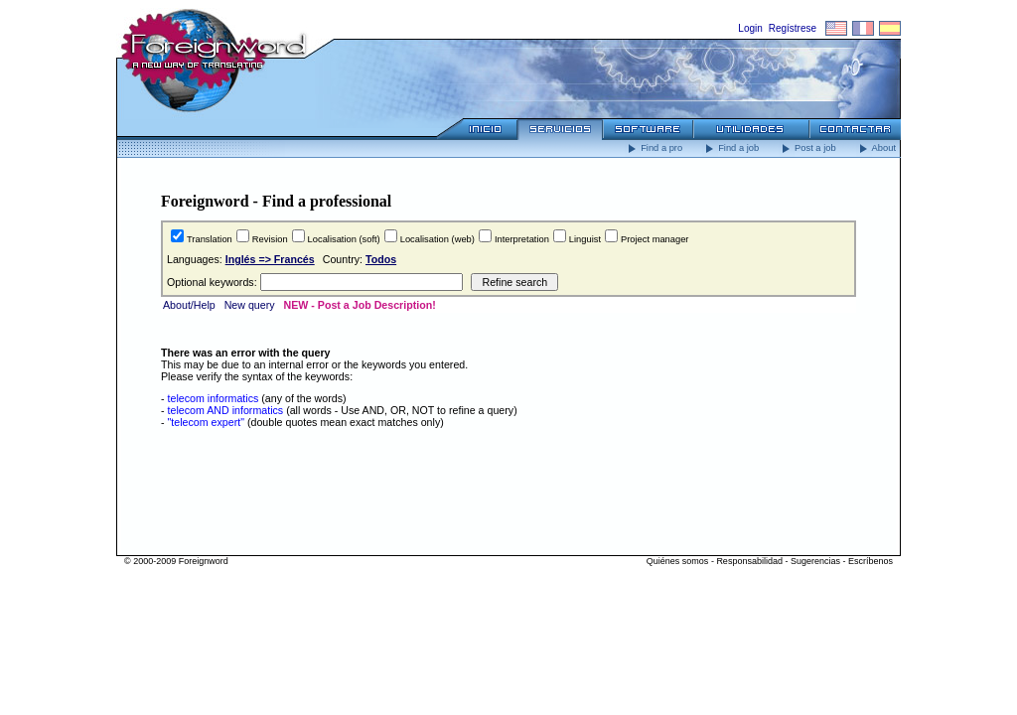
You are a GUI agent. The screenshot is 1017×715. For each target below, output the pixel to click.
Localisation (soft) (344, 239)
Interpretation (522, 239)
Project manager (654, 239)
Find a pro (653, 148)
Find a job (730, 148)
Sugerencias (815, 561)
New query (249, 305)
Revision (270, 239)
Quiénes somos (678, 561)
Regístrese (792, 28)
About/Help (189, 305)
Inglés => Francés (270, 259)
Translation (209, 239)
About (876, 148)
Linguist (585, 239)
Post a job (807, 148)
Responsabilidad (749, 561)
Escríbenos (870, 561)
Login (750, 28)
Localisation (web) (437, 239)
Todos (380, 259)
